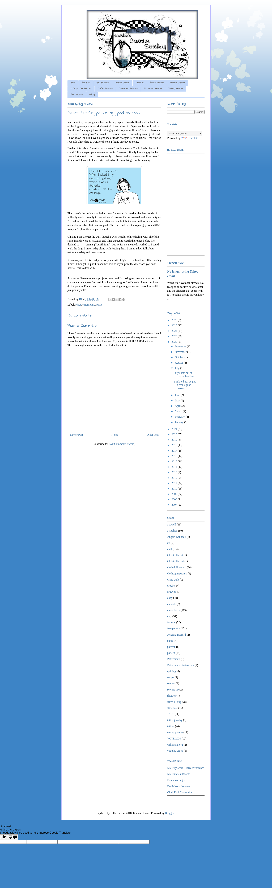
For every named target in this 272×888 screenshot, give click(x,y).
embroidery (88, 304)
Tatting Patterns (175, 88)
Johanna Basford (176, 634)
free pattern (173, 628)
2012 (175, 477)
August (179, 362)
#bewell (171, 524)
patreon (171, 646)
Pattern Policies (122, 82)
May (178, 400)
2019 (175, 439)
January (179, 422)
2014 (175, 466)
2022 (175, 341)
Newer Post (76, 434)
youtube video (175, 750)
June (178, 395)
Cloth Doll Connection (180, 792)
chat (78, 304)
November (181, 351)
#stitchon (172, 530)
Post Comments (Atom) (122, 443)
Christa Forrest (175, 561)
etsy (169, 616)
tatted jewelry (174, 720)
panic (99, 304)
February (180, 416)
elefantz (171, 604)
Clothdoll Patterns (177, 82)
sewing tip (173, 689)
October (180, 357)
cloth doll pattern (176, 567)
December (181, 346)
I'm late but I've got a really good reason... (185, 385)
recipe (170, 677)
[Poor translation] (12, 837)
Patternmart (173, 658)
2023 (175, 336)
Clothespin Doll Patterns (81, 88)
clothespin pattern (177, 573)
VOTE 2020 (174, 738)
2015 (175, 461)
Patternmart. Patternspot (180, 665)
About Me (86, 82)
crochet (171, 585)
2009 (175, 493)
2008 (175, 499)
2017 (175, 450)
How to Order (102, 82)
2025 (175, 325)
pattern (171, 652)
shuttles (171, 695)
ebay (169, 597)
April (178, 405)
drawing (171, 591)
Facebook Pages (176, 780)
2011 (175, 483)
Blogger (169, 813)
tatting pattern (175, 732)
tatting (170, 726)
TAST (170, 714)
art (168, 542)
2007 (175, 504)
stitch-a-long (174, 701)
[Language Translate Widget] (184, 133)
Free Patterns (77, 94)
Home (73, 82)
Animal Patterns (157, 82)
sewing (171, 683)
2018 (175, 445)
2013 (175, 472)
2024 (175, 330)
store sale (172, 707)
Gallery (92, 94)
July (177, 368)
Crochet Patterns (105, 88)
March (179, 411)
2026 (175, 320)
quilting (171, 671)
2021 (175, 428)
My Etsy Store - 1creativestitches (185, 767)
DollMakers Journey (178, 786)
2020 (175, 434)
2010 (175, 488)
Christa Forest (175, 555)
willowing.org (175, 744)
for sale (171, 622)
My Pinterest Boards (178, 773)
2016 (175, 456)
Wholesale (140, 82)
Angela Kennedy (176, 536)
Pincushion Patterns (153, 88)
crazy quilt (173, 579)
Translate (189, 138)
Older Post (153, 434)
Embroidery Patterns (128, 88)
